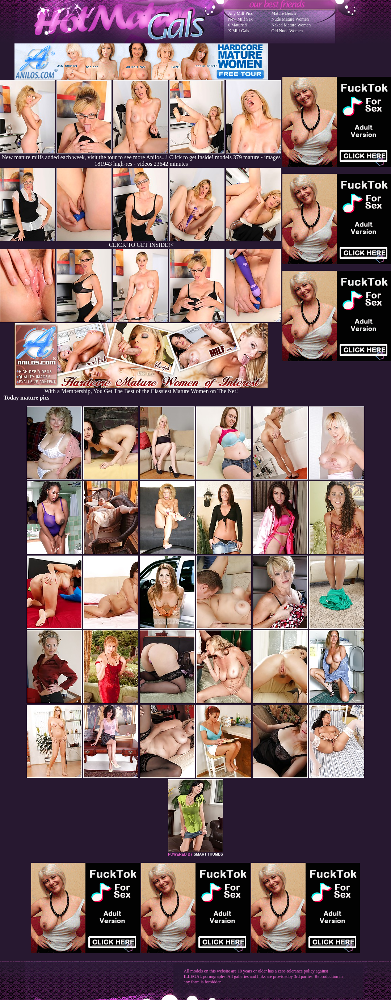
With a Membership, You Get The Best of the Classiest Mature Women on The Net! (141, 388)
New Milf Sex (240, 19)
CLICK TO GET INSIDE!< (141, 245)
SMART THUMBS (208, 854)
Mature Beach (284, 13)
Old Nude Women (287, 30)
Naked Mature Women (291, 25)
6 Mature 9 (237, 25)
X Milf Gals (238, 30)
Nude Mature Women (290, 19)
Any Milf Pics (240, 13)
